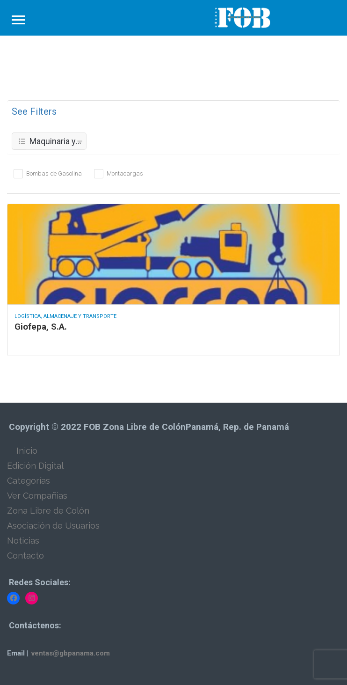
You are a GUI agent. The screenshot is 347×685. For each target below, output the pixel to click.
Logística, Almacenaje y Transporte (65, 316)
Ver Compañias (37, 496)
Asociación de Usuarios (53, 525)
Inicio (26, 451)
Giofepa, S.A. (40, 326)
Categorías (28, 481)
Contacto (25, 555)
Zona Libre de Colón (48, 511)
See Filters (34, 111)
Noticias (23, 540)
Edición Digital (35, 466)
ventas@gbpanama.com (70, 653)
